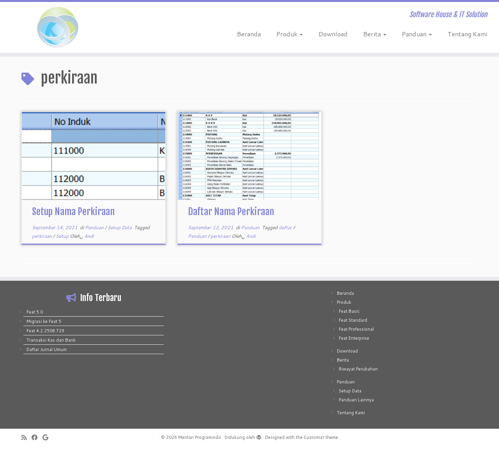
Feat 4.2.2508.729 (45, 331)
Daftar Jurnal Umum (47, 349)
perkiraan (42, 236)
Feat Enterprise (354, 338)
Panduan (417, 33)
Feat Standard (353, 320)
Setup (63, 236)
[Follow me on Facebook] (37, 437)
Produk (289, 33)
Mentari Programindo (199, 437)
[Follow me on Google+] (47, 437)
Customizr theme (321, 437)
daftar (286, 227)
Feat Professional (356, 329)
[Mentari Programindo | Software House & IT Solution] (57, 27)
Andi (89, 236)
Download (333, 33)
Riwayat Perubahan (358, 369)
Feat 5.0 (35, 312)
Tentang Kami (467, 33)
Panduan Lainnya (356, 400)
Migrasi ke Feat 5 (44, 321)
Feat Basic (349, 311)
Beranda (249, 33)
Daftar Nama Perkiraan (231, 211)
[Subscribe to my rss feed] (26, 437)
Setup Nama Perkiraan (73, 211)
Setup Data (120, 227)
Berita (374, 33)
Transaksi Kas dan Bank (51, 340)
